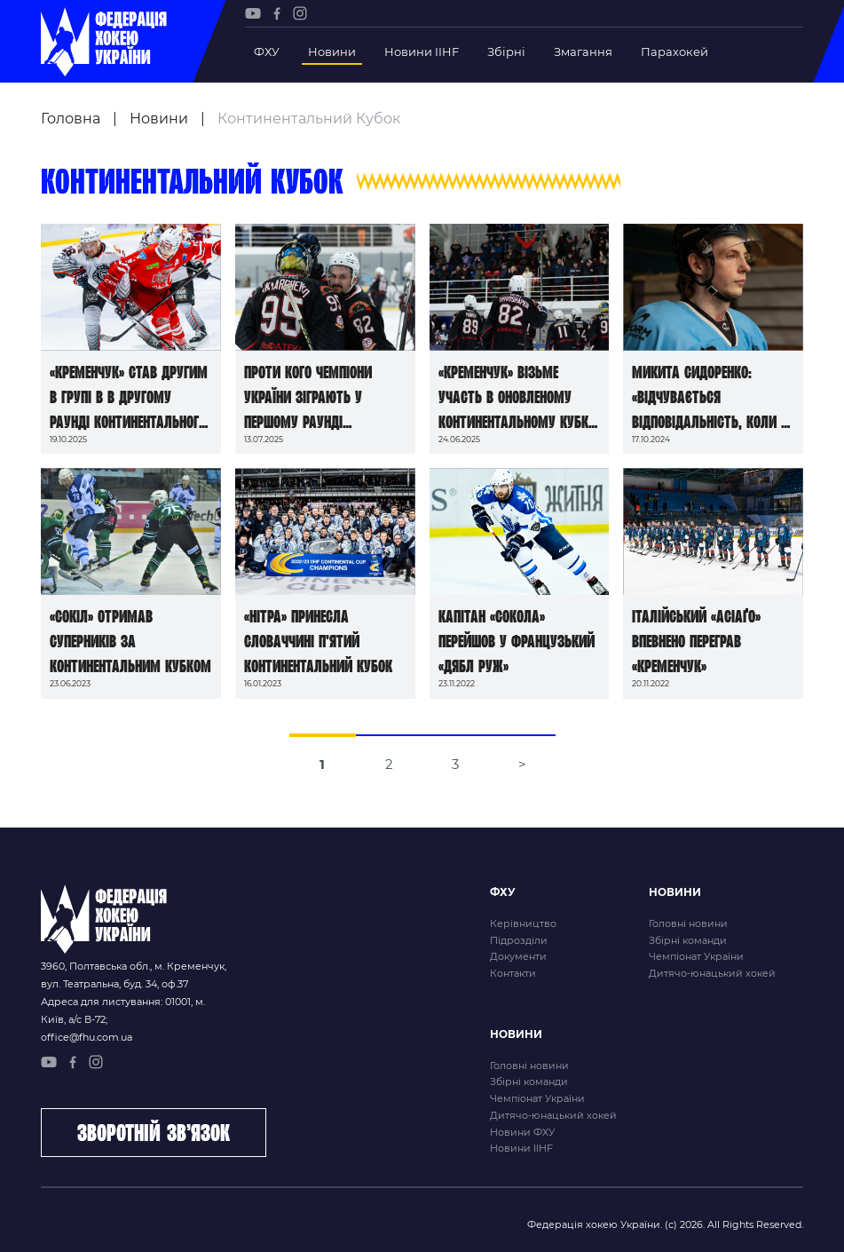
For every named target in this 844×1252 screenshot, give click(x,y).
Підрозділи (519, 940)
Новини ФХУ (522, 1132)
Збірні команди (688, 940)
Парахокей (674, 51)
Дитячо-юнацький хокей (712, 973)
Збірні (506, 51)
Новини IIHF (421, 51)
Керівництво (523, 923)
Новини (332, 51)
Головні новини (688, 923)
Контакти (513, 973)
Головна (70, 118)
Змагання (583, 51)
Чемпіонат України (696, 956)
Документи (518, 956)
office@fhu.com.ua (86, 1037)
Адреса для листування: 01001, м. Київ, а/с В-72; (123, 1010)
